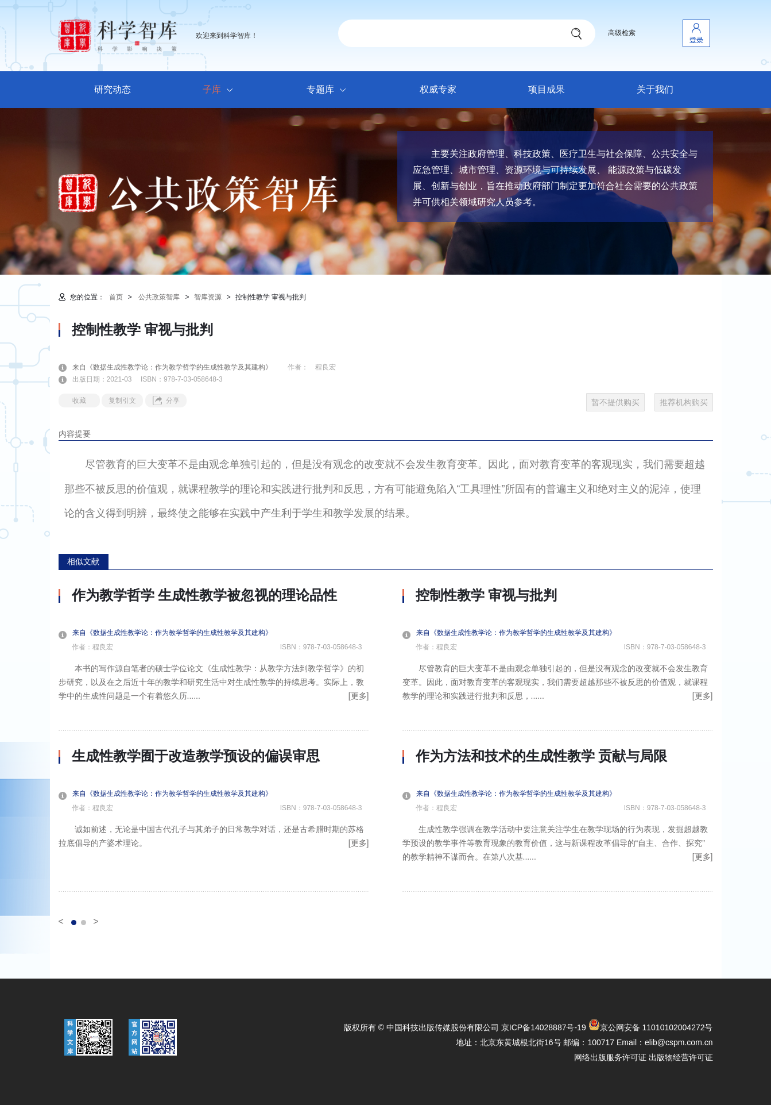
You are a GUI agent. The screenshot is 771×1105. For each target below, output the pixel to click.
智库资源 (208, 297)
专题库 (329, 90)
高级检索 (622, 33)
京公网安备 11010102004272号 (650, 1027)
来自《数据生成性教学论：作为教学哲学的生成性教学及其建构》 (179, 367)
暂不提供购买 (615, 402)
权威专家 (438, 89)
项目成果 (546, 89)
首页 (116, 297)
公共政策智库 (159, 297)
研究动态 (112, 89)
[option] (214, 739)
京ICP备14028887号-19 (543, 1027)
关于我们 (655, 89)
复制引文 (122, 400)
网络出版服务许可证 (610, 1057)
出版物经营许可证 (681, 1057)
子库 (221, 90)
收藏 (79, 400)
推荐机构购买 (684, 402)
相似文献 (83, 561)
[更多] (358, 695)
